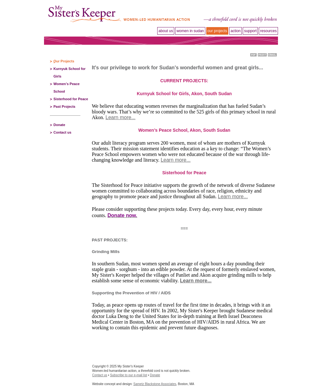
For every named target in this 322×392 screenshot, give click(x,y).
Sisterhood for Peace (70, 99)
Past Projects (64, 106)
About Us (165, 31)
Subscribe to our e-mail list (128, 375)
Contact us (62, 132)
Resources (268, 31)
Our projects (217, 31)
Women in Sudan (190, 31)
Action (235, 31)
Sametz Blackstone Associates (154, 384)
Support (250, 31)
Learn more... (121, 117)
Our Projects (63, 61)
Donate (59, 125)
